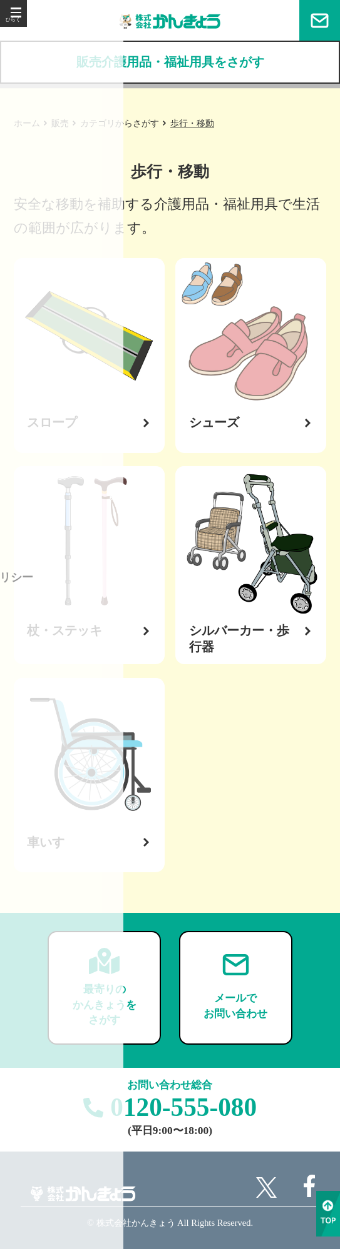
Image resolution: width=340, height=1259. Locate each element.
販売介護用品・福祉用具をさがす (170, 62)
